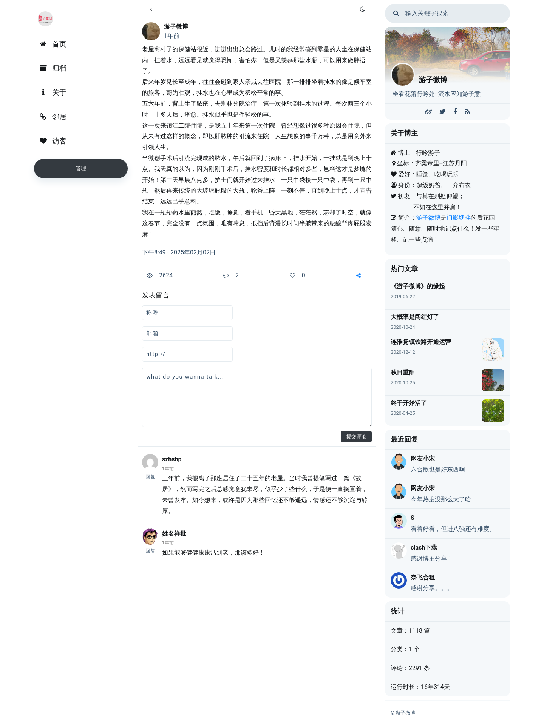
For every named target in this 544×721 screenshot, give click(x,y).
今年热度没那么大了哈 (441, 499)
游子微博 (176, 26)
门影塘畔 (459, 217)
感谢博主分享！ (432, 558)
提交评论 (356, 436)
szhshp (172, 459)
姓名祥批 (174, 533)
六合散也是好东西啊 (438, 469)
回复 (150, 476)
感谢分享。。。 (432, 588)
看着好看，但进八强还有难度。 (453, 528)
